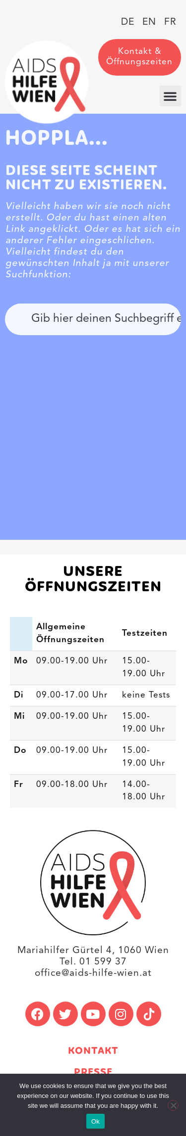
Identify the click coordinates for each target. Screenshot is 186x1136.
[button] (170, 96)
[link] (46, 82)
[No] (173, 1105)
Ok (95, 1121)
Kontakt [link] (93, 1051)
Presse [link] (93, 1072)
